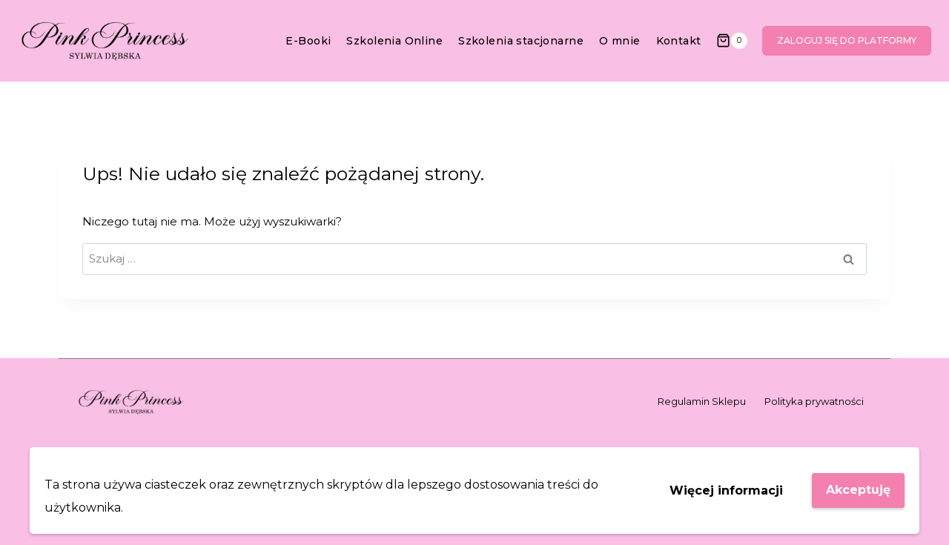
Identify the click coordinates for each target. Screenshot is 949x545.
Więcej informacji (726, 490)
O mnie (620, 40)
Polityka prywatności (814, 401)
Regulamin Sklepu (702, 401)
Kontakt (678, 40)
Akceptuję (858, 490)
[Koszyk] (731, 40)
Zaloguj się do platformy (846, 40)
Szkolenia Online (394, 40)
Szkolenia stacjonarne (520, 40)
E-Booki (308, 40)
